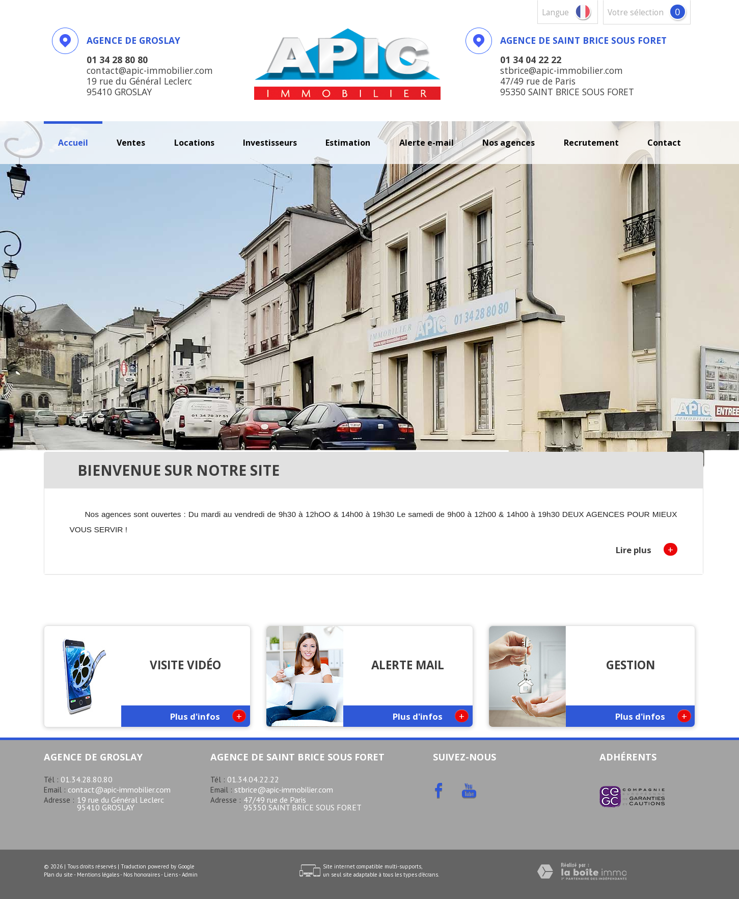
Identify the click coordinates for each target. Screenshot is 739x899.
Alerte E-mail (426, 142)
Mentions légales (98, 874)
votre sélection (636, 12)
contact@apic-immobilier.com (119, 789)
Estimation (347, 142)
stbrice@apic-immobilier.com (283, 789)
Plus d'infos (208, 716)
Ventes (131, 142)
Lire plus (646, 549)
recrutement (591, 142)
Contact (664, 142)
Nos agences (508, 142)
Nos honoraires (141, 874)
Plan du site (58, 874)
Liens (171, 874)
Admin (190, 874)
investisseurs (270, 142)
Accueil (73, 142)
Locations (194, 142)
